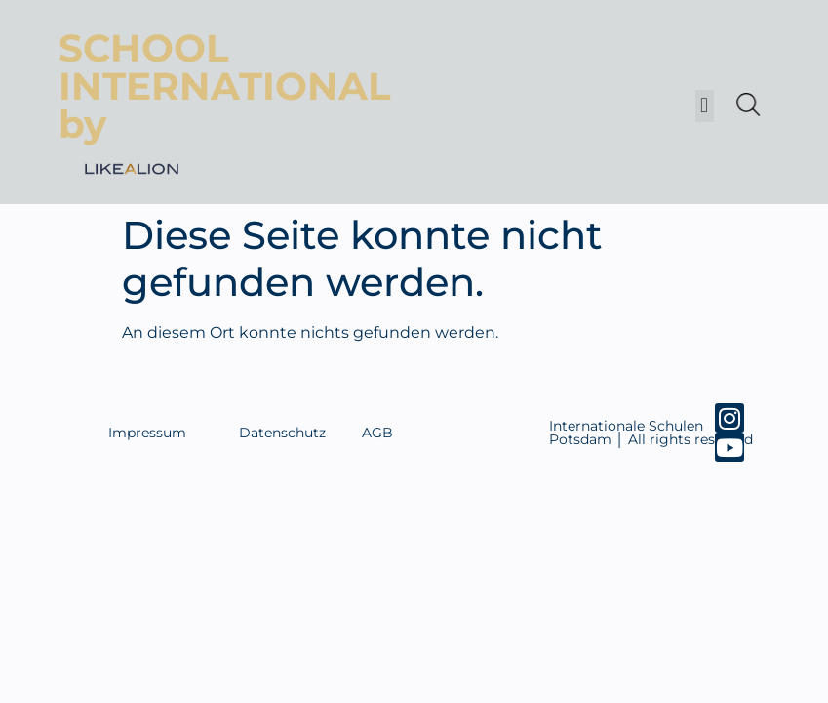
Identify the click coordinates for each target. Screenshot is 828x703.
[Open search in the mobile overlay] (746, 104)
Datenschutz (282, 432)
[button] (704, 106)
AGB (377, 432)
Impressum (147, 432)
